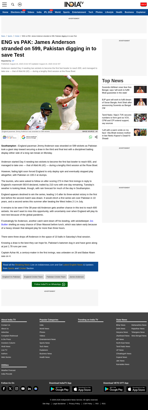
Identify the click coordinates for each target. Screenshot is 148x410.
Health (119, 12)
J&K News (120, 361)
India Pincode (6, 374)
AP (13, 61)
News (3, 36)
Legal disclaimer (59, 404)
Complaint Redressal (9, 336)
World (58, 12)
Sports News (45, 343)
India (39, 12)
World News (44, 329)
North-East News (123, 343)
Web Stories (6, 357)
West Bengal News (139, 336)
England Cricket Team (33, 277)
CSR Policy (87, 404)
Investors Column (8, 343)
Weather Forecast (8, 370)
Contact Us (5, 325)
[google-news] (35, 388)
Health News (45, 357)
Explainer (141, 12)
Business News (46, 354)
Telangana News (138, 332)
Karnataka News (122, 364)
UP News (120, 350)
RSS (103, 404)
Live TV (4, 350)
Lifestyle (109, 12)
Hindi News (5, 346)
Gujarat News (121, 357)
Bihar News (120, 325)
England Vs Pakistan (11, 277)
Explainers (44, 350)
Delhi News (120, 329)
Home (5, 12)
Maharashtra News (139, 325)
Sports (66, 12)
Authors (4, 354)
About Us (5, 329)
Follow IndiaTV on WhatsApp (49, 284)
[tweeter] (10, 388)
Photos (99, 12)
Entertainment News (48, 339)
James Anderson (76, 277)
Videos (31, 12)
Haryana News (122, 332)
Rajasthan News (138, 329)
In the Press (6, 339)
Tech (90, 12)
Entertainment (79, 12)
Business (129, 12)
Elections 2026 (18, 12)
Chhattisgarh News (123, 354)
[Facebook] (3, 388)
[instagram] (16, 388)
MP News (120, 339)
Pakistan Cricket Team (56, 277)
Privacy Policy (74, 404)
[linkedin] (29, 388)
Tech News (44, 346)
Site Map (46, 404)
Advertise (5, 332)
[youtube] (23, 388)
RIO (97, 404)
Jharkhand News (122, 336)
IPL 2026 (48, 12)
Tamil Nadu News (123, 346)
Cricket (17, 36)
